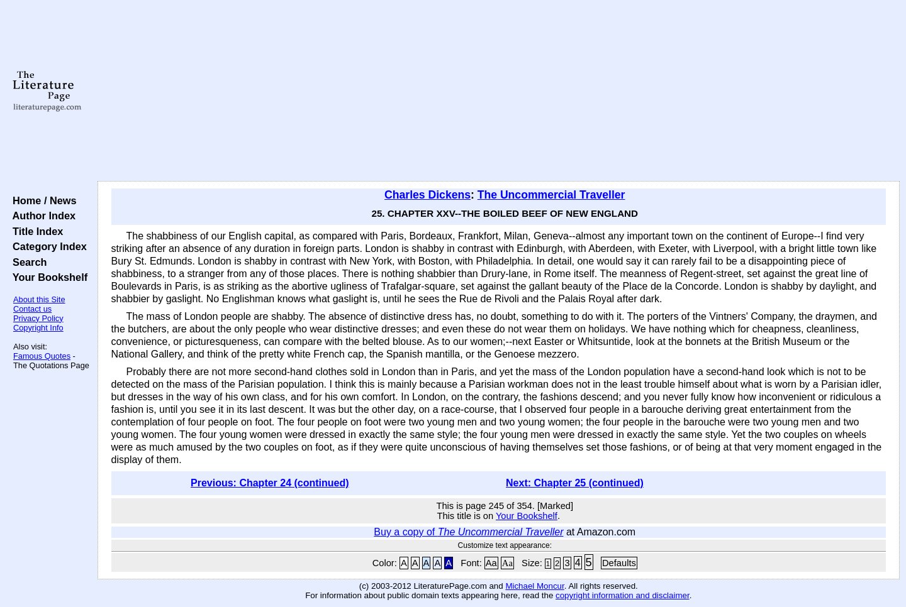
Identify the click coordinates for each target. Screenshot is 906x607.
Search (27, 262)
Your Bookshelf (47, 277)
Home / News (42, 200)
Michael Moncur (534, 586)
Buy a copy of (468, 532)
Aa (491, 563)
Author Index (41, 215)
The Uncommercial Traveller (551, 195)
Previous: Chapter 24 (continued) (270, 483)
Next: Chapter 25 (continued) (575, 483)
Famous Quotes (41, 356)
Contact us (32, 309)
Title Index (35, 231)
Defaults (619, 563)
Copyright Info (38, 327)
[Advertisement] (498, 91)
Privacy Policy (38, 318)
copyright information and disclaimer (623, 595)
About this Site (39, 299)
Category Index (47, 246)
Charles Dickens (427, 195)
